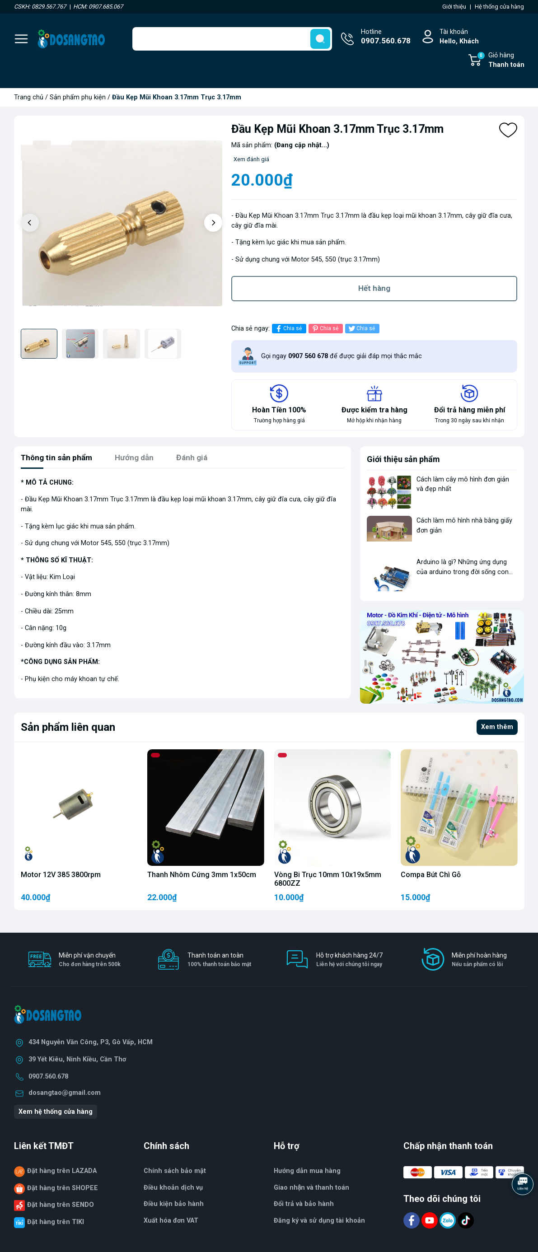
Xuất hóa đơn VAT (171, 1222)
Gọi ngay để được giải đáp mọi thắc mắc (341, 358)
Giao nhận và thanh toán (312, 1189)
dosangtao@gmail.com (64, 1094)
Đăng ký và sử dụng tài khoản (319, 1222)
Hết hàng (374, 289)
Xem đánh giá (251, 159)
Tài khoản (459, 37)
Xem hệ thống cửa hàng (56, 1113)
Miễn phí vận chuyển (90, 961)
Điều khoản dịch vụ (173, 1189)
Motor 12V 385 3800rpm (61, 876)
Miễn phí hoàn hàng (479, 961)
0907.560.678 (48, 1078)
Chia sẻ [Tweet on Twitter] (361, 330)
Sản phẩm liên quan (68, 729)
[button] (213, 223)
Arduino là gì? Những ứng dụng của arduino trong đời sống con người (462, 573)
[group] (122, 223)
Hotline (386, 37)
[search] (320, 39)
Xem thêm (497, 729)
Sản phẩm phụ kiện (78, 97)
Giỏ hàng (500, 60)
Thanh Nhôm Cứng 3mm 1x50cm (201, 876)
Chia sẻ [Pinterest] (324, 330)
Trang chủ (28, 97)
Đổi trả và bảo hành (304, 1206)
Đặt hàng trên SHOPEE (62, 1190)
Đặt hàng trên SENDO (60, 1206)
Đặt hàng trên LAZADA (62, 1173)
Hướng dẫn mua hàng (307, 1173)
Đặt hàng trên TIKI (55, 1224)
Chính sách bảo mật (175, 1173)
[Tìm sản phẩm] (232, 39)
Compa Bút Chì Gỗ (431, 876)
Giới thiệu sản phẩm (403, 461)
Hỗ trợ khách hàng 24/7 (349, 961)
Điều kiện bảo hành (174, 1206)
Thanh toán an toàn (219, 961)
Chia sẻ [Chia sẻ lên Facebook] (288, 330)
